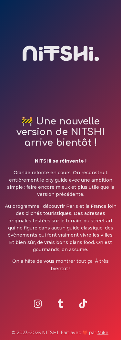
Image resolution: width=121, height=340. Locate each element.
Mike (102, 332)
